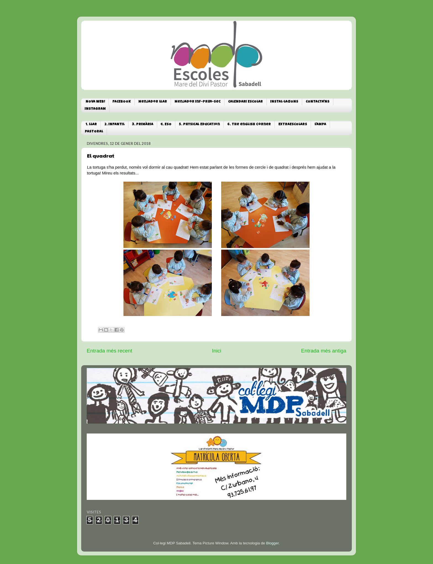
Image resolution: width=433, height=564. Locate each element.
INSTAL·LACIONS (284, 102)
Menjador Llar (152, 102)
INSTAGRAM (95, 109)
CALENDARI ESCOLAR (245, 102)
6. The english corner (249, 124)
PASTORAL (94, 132)
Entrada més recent (109, 351)
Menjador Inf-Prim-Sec (198, 102)
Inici (216, 351)
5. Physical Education (199, 124)
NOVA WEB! (95, 102)
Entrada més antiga (323, 351)
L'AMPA (320, 124)
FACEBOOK (121, 102)
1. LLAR (91, 124)
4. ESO (166, 124)
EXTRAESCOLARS (292, 124)
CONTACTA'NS (317, 102)
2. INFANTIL (114, 124)
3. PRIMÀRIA (142, 124)
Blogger (272, 543)
